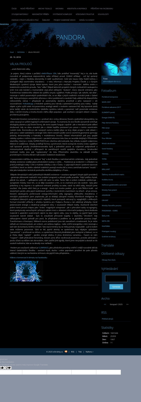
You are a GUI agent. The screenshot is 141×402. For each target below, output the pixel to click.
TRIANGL (105, 154)
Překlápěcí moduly (109, 231)
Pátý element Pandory (110, 123)
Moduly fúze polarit (109, 190)
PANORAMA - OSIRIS (110, 211)
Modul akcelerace (108, 143)
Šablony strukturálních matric (113, 174)
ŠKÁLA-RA (105, 216)
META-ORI (105, 221)
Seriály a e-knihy (86, 20)
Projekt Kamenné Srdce (64, 20)
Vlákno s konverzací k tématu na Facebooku (28, 257)
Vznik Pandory (107, 149)
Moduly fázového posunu (111, 205)
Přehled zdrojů (107, 319)
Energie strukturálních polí (25, 20)
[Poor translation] (8, 367)
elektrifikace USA (48, 73)
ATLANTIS (105, 133)
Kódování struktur (85, 14)
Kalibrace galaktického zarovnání (114, 185)
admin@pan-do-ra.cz (112, 81)
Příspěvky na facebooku (102, 8)
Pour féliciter (107, 138)
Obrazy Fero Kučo (108, 260)
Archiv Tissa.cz (45, 8)
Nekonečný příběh (40, 14)
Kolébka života (107, 180)
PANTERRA (106, 226)
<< (105, 304)
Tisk (80, 351)
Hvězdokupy (28, 103)
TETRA (104, 159)
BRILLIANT (106, 169)
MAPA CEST (106, 102)
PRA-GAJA (106, 128)
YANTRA (105, 164)
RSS (72, 351)
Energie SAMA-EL (108, 117)
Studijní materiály (20, 14)
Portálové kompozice (110, 97)
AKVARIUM (106, 195)
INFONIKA (59, 8)
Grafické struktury (109, 236)
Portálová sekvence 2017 (111, 107)
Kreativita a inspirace (77, 8)
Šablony (46, 20)
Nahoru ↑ (90, 351)
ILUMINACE (43, 247)
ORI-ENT (105, 200)
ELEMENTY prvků (108, 112)
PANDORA (4, 24)
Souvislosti (103, 14)
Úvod (14, 8)
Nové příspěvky (27, 8)
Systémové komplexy (62, 14)
